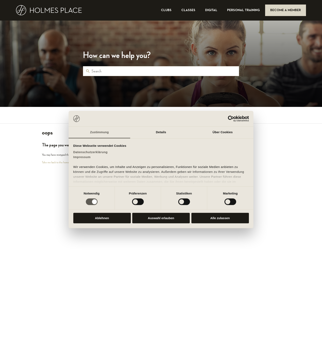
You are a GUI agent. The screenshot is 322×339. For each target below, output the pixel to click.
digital (211, 10)
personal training (244, 10)
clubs (166, 10)
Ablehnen (102, 218)
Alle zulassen (220, 218)
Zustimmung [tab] (99, 132)
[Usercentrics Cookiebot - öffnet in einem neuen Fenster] (231, 119)
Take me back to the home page (58, 162)
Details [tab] (161, 132)
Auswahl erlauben (161, 218)
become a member (285, 10)
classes (188, 10)
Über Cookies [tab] (223, 132)
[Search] (161, 71)
